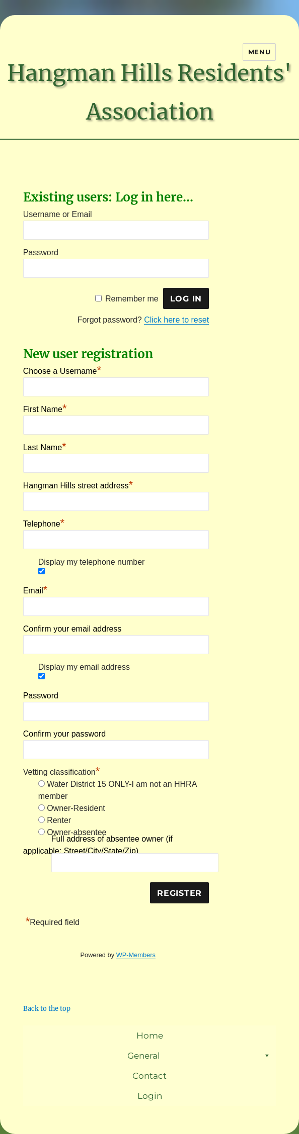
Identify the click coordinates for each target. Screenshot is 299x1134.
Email (35, 589)
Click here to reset (176, 320)
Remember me (132, 298)
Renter (59, 820)
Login (149, 1096)
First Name (45, 408)
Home (149, 1035)
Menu (259, 52)
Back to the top (46, 1008)
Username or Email (57, 214)
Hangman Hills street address (78, 484)
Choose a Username (62, 369)
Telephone (43, 522)
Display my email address (84, 667)
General (199, 1056)
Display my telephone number (91, 562)
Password (40, 252)
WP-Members (136, 955)
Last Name (44, 446)
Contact (149, 1076)
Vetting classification (61, 772)
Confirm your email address (72, 629)
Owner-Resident (76, 808)
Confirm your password (64, 734)
